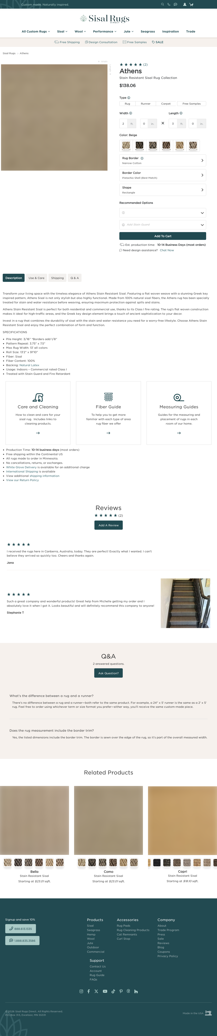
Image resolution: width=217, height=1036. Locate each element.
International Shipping (22, 471)
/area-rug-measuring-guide (179, 433)
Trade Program (168, 930)
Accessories (128, 920)
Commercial (95, 951)
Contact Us (98, 966)
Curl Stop (123, 938)
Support (97, 960)
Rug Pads (123, 925)
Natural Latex (29, 365)
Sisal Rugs (9, 53)
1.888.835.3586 (176, 5)
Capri (182, 871)
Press (161, 934)
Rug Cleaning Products (133, 930)
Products (95, 920)
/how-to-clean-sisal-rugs (38, 433)
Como (108, 871)
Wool (91, 938)
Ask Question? (108, 673)
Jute (90, 943)
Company (166, 920)
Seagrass (93, 930)
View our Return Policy (22, 480)
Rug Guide (97, 975)
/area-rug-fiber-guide (108, 433)
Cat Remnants (127, 934)
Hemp (91, 934)
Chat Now (167, 250)
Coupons (163, 951)
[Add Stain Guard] (162, 224)
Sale (160, 938)
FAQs (93, 979)
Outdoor (93, 947)
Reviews (163, 943)
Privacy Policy (167, 956)
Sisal (90, 925)
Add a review (108, 525)
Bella (34, 871)
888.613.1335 (169, 5)
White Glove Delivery (21, 467)
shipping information (44, 475)
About (161, 925)
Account (96, 970)
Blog (160, 947)
